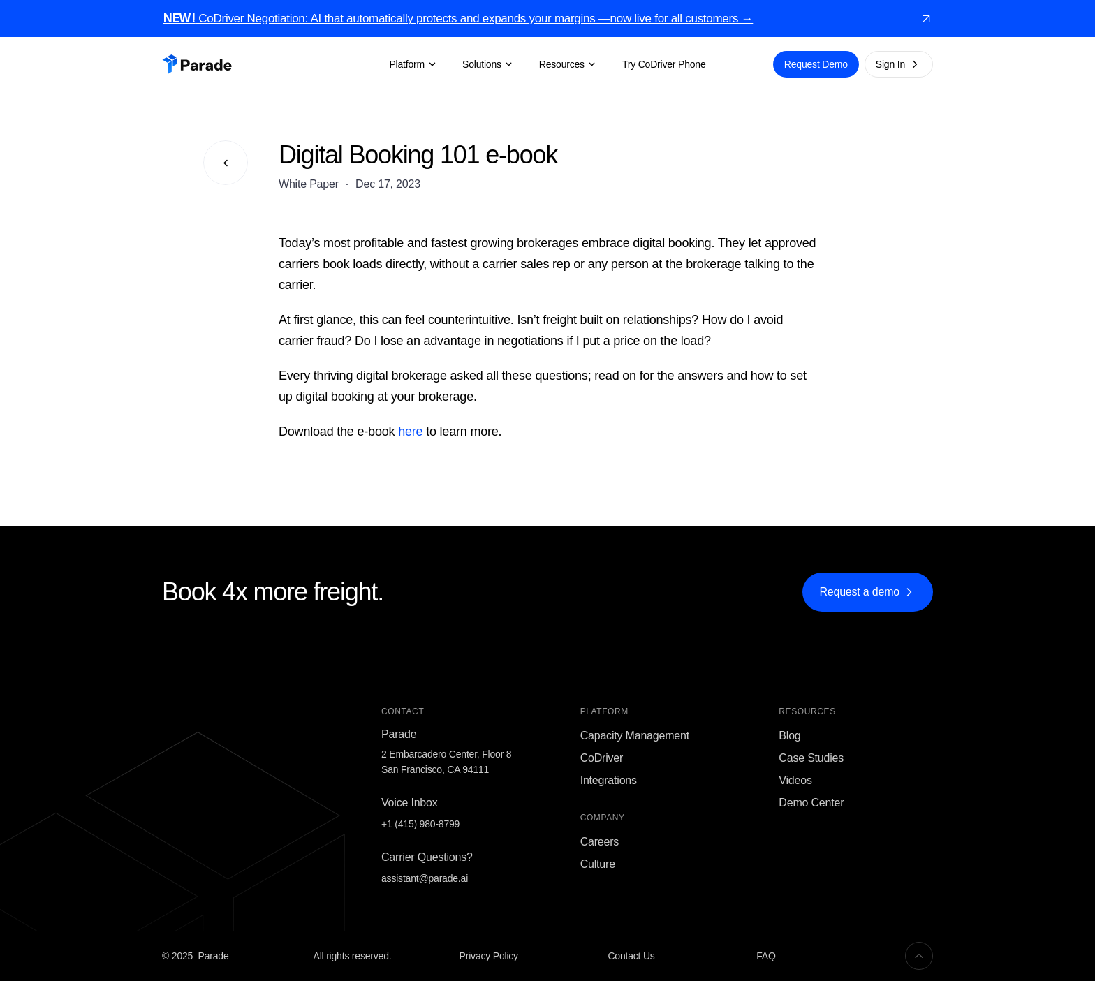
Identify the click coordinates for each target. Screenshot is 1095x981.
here (410, 431)
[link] (926, 18)
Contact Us (631, 955)
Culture (597, 864)
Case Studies (811, 758)
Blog (789, 736)
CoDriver (602, 758)
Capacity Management (634, 736)
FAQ (765, 955)
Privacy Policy (489, 955)
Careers (599, 842)
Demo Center (811, 803)
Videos (795, 780)
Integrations (608, 780)
